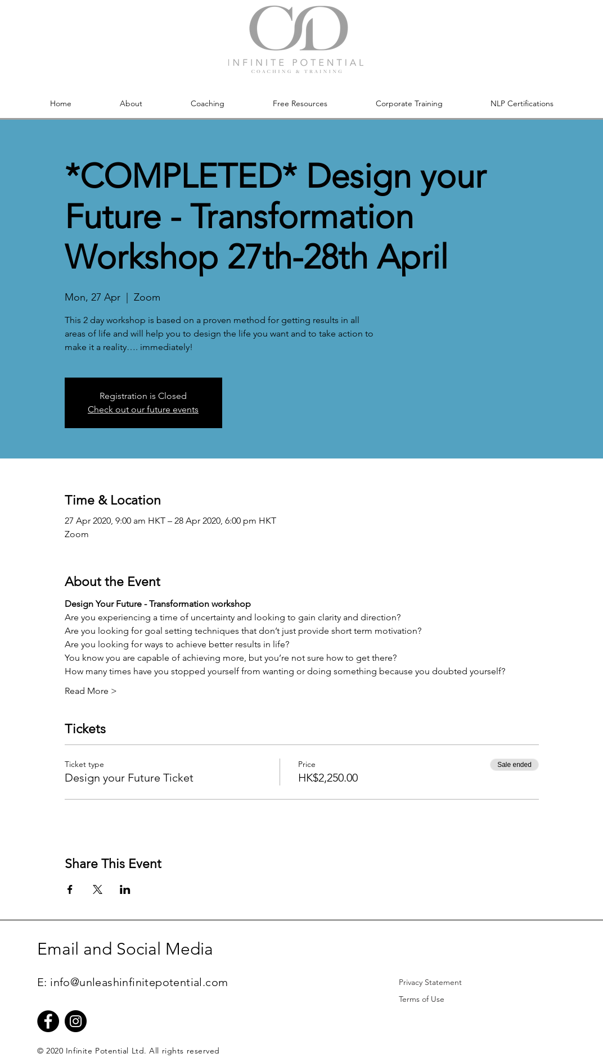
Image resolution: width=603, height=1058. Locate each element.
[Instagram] (76, 1021)
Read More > (91, 690)
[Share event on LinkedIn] (125, 889)
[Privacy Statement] (430, 982)
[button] (131, 103)
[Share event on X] (97, 889)
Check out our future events (143, 409)
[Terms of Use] (421, 999)
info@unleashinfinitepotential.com (139, 982)
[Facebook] (48, 1021)
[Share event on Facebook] (70, 889)
